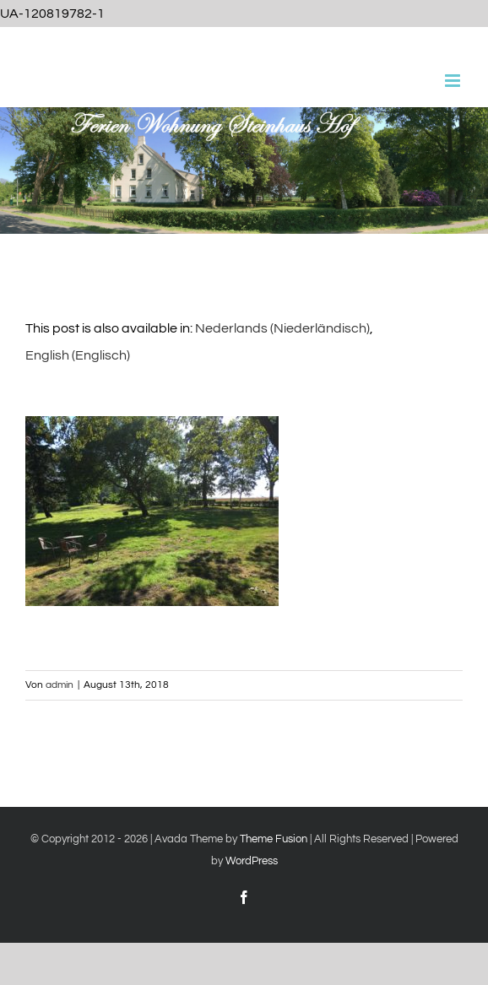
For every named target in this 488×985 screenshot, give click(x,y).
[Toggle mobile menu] (454, 80)
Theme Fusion (273, 839)
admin (59, 684)
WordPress (251, 861)
